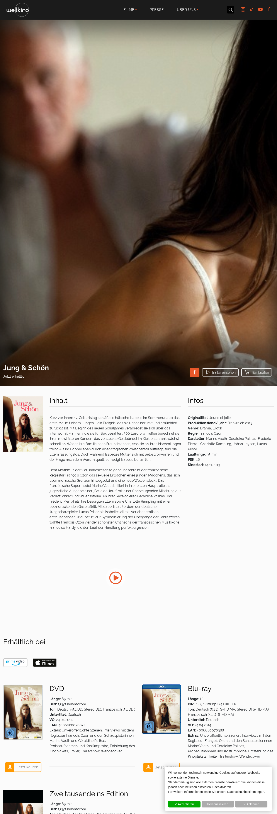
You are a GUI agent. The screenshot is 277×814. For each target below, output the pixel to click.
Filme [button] (129, 10)
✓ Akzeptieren (184, 804)
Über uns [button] (186, 10)
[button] (194, 372)
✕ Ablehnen (251, 804)
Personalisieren (217, 804)
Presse (157, 10)
